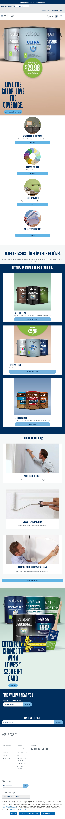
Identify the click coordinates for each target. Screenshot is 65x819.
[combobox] (51, 16)
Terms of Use (22, 809)
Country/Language (8, 793)
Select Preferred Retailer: (8, 6)
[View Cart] (61, 16)
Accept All (14, 813)
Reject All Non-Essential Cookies (29, 813)
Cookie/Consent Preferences (9, 808)
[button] (2, 16)
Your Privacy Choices (47, 813)
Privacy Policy (7, 806)
